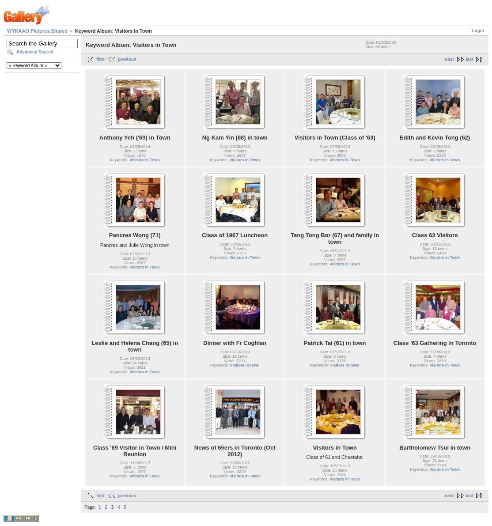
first (100, 59)
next (449, 59)
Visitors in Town (144, 160)
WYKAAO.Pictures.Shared (37, 31)
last (469, 59)
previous (127, 59)
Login (478, 30)
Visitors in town (245, 365)
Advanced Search (34, 51)
